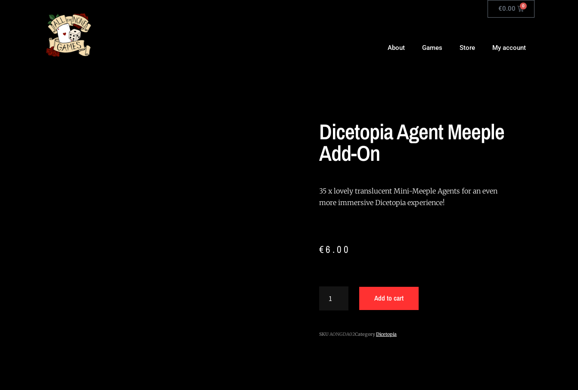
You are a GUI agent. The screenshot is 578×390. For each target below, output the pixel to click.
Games (432, 48)
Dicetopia (386, 334)
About (396, 48)
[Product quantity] (333, 298)
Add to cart (389, 298)
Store (467, 48)
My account (509, 48)
